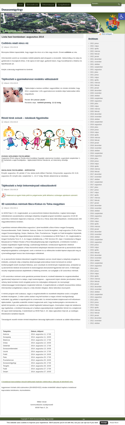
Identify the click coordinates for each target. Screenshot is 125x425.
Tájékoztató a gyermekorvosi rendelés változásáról (29, 79)
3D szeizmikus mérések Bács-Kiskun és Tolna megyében (33, 204)
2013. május (94, 305)
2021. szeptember (96, 67)
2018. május (94, 164)
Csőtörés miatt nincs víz (14, 43)
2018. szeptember (96, 153)
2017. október (95, 179)
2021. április (94, 80)
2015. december (96, 232)
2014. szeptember (96, 263)
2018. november (96, 148)
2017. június (94, 190)
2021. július (94, 72)
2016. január (94, 229)
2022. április (94, 49)
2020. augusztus (96, 101)
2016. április (94, 224)
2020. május (94, 106)
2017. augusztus (96, 185)
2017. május (94, 192)
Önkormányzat (48, 5)
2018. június (94, 161)
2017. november (96, 177)
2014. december (96, 255)
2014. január (94, 284)
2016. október (95, 211)
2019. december (96, 114)
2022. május (94, 46)
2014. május (94, 273)
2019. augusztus (96, 124)
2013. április (94, 307)
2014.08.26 (14, 47)
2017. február (94, 200)
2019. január (94, 143)
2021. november (96, 62)
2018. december (96, 145)
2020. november (96, 93)
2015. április (94, 250)
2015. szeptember (96, 239)
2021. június (94, 75)
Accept (104, 423)
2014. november (96, 258)
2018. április (94, 166)
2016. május (94, 221)
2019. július (94, 127)
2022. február (94, 54)
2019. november (96, 117)
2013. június (94, 302)
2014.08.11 (14, 208)
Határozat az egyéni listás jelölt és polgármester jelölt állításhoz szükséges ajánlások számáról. (42, 195)
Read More (114, 423)
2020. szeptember (96, 98)
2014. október (95, 260)
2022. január (94, 56)
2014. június (94, 271)
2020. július (94, 103)
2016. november (96, 208)
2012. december (96, 318)
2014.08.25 (14, 83)
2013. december (96, 287)
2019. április (94, 135)
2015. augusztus (96, 242)
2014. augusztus (96, 266)
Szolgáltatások (64, 5)
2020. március (95, 109)
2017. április (94, 195)
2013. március (95, 310)
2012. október (95, 323)
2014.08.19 (14, 190)
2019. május (94, 132)
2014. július (94, 268)
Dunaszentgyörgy (12, 9)
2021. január (94, 88)
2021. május (94, 77)
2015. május (94, 247)
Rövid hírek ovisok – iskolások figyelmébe (24, 118)
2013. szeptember (96, 294)
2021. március (95, 83)
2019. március (95, 137)
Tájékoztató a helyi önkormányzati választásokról (28, 185)
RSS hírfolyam (107, 34)
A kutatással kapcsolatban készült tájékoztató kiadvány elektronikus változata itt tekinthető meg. (37, 382)
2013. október (95, 292)
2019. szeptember (96, 122)
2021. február (94, 85)
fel (84, 419)
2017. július (94, 187)
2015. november (96, 234)
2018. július (94, 158)
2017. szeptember (96, 182)
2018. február (94, 171)
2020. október (95, 96)
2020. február (94, 111)
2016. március (95, 226)
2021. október (95, 64)
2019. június (94, 130)
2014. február (94, 281)
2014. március (95, 279)
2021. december (96, 59)
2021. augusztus (96, 69)
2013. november (96, 289)
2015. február (94, 253)
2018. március (95, 169)
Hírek (20, 5)
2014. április (94, 276)
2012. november (96, 321)
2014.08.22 (14, 122)
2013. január (94, 315)
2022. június (94, 43)
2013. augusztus (96, 297)
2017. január (94, 203)
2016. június (94, 219)
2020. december (96, 90)
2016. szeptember (96, 213)
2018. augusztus (96, 156)
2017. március (95, 198)
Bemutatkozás (32, 5)
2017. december (96, 174)
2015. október (95, 237)
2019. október (95, 119)
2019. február (94, 140)
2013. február (94, 313)
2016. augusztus (96, 216)
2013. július (94, 300)
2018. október (95, 151)
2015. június (94, 245)
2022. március (95, 51)
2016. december (96, 205)
